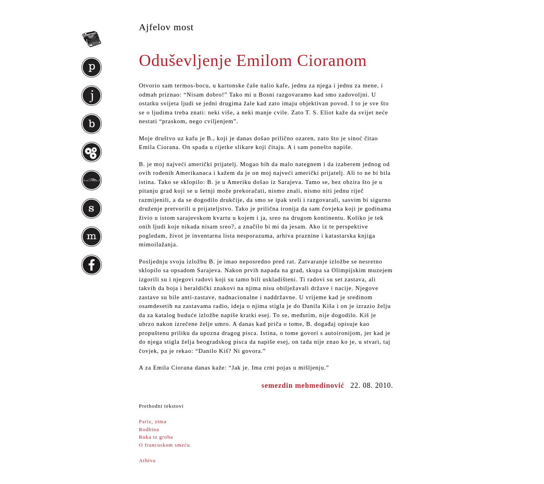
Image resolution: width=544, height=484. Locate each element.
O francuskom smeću (164, 445)
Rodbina (149, 429)
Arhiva (147, 460)
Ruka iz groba (156, 437)
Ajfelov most (166, 27)
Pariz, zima (152, 421)
